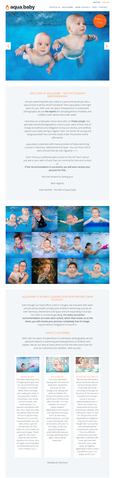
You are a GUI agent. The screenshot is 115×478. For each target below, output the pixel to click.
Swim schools (82, 7)
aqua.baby (67, 7)
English (106, 2)
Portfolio (55, 7)
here (75, 150)
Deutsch (96, 2)
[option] (57, 46)
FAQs (94, 7)
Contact (103, 7)
